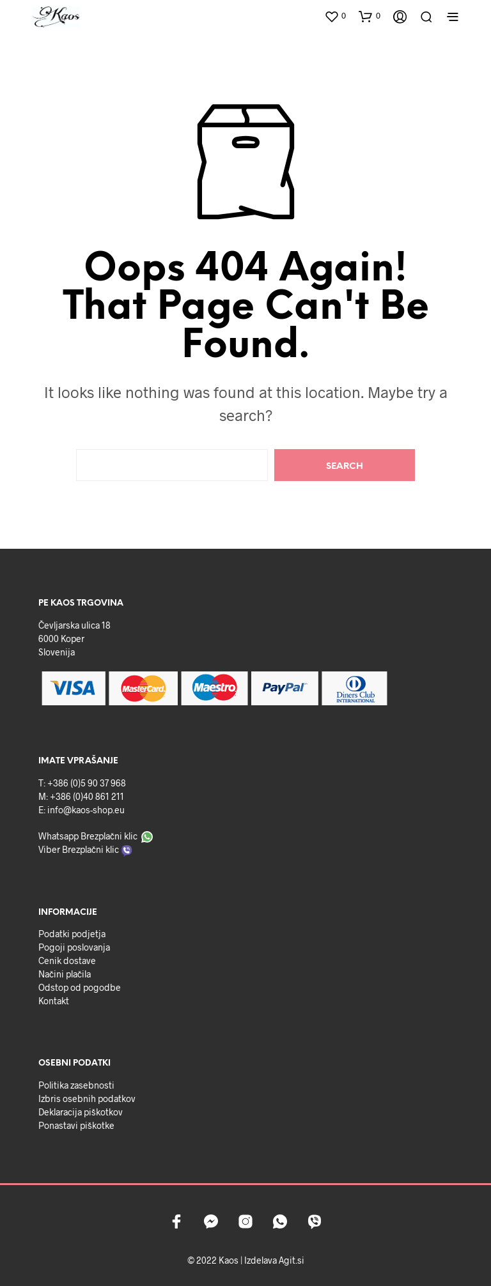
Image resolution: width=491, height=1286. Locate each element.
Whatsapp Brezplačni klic (87, 836)
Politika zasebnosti (76, 1085)
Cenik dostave (67, 960)
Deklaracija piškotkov (80, 1111)
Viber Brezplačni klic (78, 849)
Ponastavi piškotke (76, 1125)
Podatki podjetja (71, 933)
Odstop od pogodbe (79, 987)
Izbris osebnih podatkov (87, 1098)
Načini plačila (64, 973)
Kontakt (53, 1000)
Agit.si (291, 1260)
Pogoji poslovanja (74, 947)
